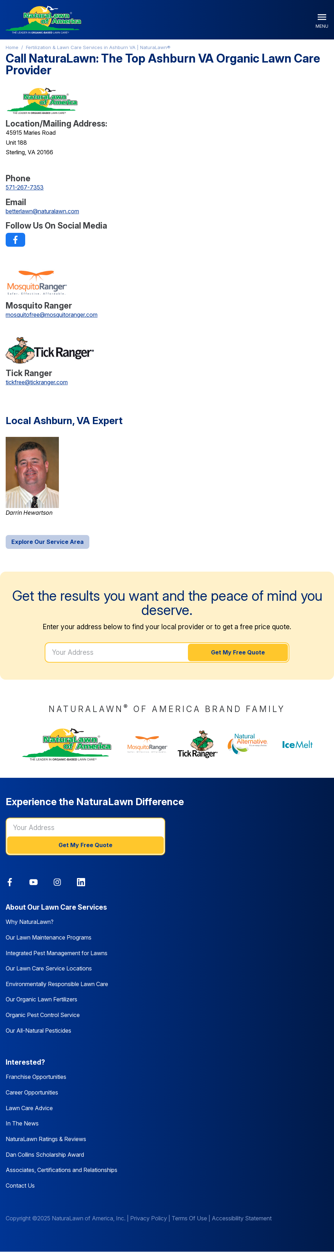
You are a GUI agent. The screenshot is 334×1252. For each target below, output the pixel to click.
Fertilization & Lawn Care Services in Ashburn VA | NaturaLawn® (98, 47)
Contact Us (20, 1185)
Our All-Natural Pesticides (38, 1030)
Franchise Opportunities (36, 1076)
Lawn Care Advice (29, 1108)
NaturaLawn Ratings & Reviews (46, 1139)
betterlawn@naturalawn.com (42, 211)
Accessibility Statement (242, 1218)
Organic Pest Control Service (43, 1014)
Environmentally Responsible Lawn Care (57, 984)
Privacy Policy (148, 1218)
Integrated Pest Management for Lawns (56, 953)
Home (12, 47)
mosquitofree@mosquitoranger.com (52, 314)
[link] (15, 240)
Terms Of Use (189, 1218)
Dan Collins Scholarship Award (45, 1154)
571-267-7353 (25, 187)
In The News (22, 1123)
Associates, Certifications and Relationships (61, 1169)
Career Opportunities (32, 1092)
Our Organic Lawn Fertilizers (41, 999)
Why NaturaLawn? (30, 921)
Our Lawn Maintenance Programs (48, 937)
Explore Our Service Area (47, 541)
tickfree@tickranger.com (37, 382)
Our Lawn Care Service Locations (49, 968)
